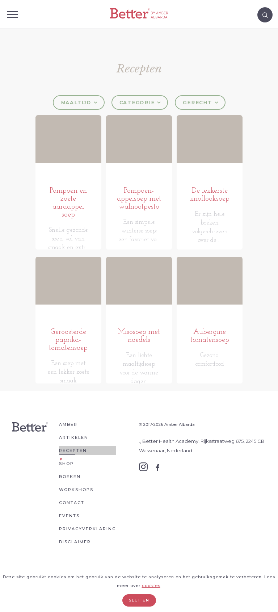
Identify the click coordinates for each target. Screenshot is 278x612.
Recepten (73, 479)
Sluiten (139, 600)
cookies (151, 585)
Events (69, 545)
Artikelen (73, 466)
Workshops (76, 518)
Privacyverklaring (87, 558)
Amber (68, 453)
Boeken (70, 505)
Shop (66, 492)
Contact (71, 532)
